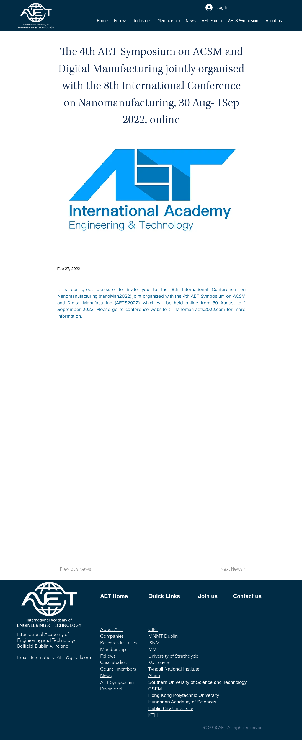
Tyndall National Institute (174, 669)
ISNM (154, 642)
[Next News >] (232, 569)
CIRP (153, 629)
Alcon (154, 675)
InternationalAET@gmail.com (61, 657)
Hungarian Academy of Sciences (182, 702)
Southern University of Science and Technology (197, 682)
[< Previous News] (75, 569)
